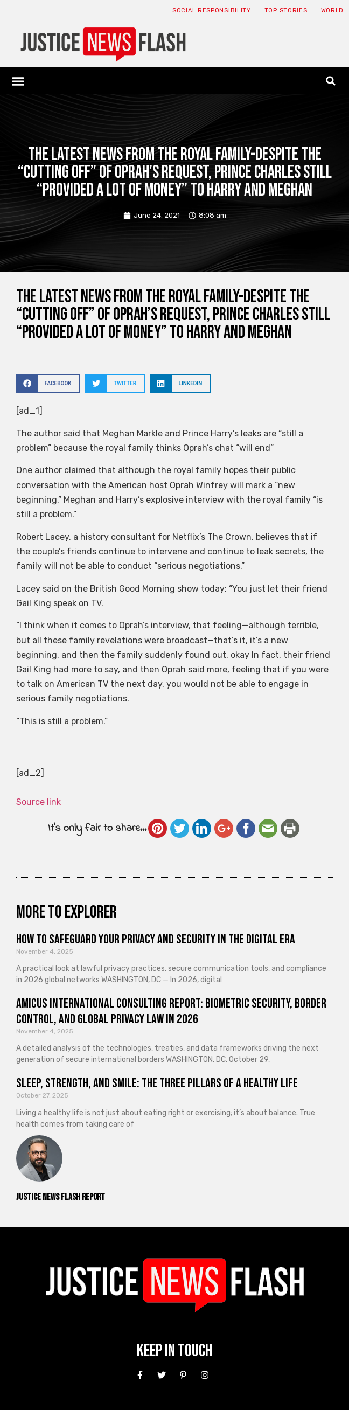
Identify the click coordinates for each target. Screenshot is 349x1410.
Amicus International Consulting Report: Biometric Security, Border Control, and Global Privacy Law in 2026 (171, 1011)
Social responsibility (211, 10)
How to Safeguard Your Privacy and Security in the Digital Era (155, 939)
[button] (18, 81)
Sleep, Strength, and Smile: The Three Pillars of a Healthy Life (157, 1083)
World (332, 10)
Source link (38, 802)
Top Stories (286, 10)
